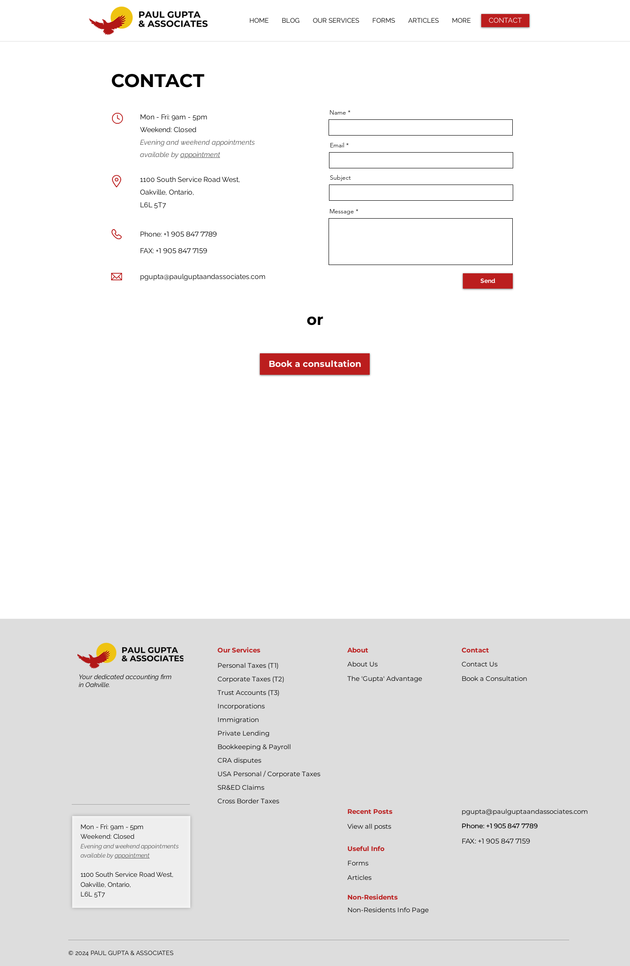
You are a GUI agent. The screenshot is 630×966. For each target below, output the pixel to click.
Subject (340, 177)
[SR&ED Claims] (268, 787)
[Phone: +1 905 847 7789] (513, 826)
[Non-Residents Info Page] (398, 910)
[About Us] (398, 664)
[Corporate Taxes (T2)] (268, 679)
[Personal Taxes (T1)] (268, 665)
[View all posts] (398, 826)
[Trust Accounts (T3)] (268, 692)
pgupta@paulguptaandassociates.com (203, 276)
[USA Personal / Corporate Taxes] (268, 774)
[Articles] (398, 877)
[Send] (488, 281)
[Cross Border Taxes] (268, 801)
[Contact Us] (513, 664)
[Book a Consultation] (513, 679)
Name (337, 112)
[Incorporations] (268, 706)
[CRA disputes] (268, 760)
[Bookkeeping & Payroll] (268, 747)
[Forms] (398, 863)
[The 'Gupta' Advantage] (398, 679)
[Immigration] (268, 720)
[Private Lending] (268, 733)
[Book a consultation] (315, 364)
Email (337, 145)
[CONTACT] (505, 20)
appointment (200, 154)
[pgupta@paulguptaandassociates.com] (527, 811)
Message (341, 211)
